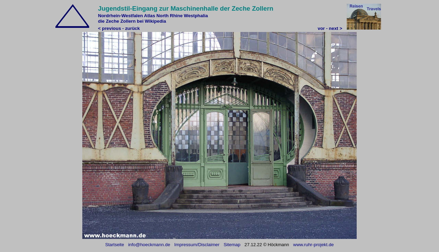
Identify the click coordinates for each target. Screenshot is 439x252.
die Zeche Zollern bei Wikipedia (132, 21)
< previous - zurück (119, 28)
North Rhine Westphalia (182, 15)
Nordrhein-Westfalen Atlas (126, 15)
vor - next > (330, 28)
